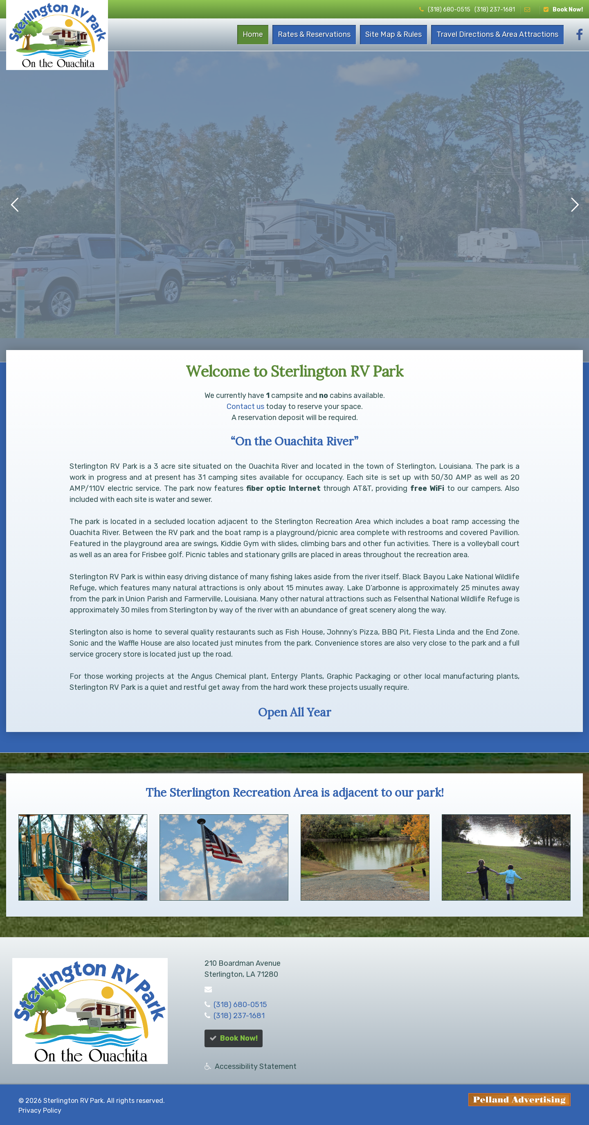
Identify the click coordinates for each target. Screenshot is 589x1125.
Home (253, 34)
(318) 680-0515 (444, 9)
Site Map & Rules (393, 34)
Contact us (245, 406)
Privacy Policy (39, 1110)
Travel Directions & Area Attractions (497, 34)
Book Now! (563, 9)
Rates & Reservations (314, 34)
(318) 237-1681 (494, 9)
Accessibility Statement (256, 1066)
